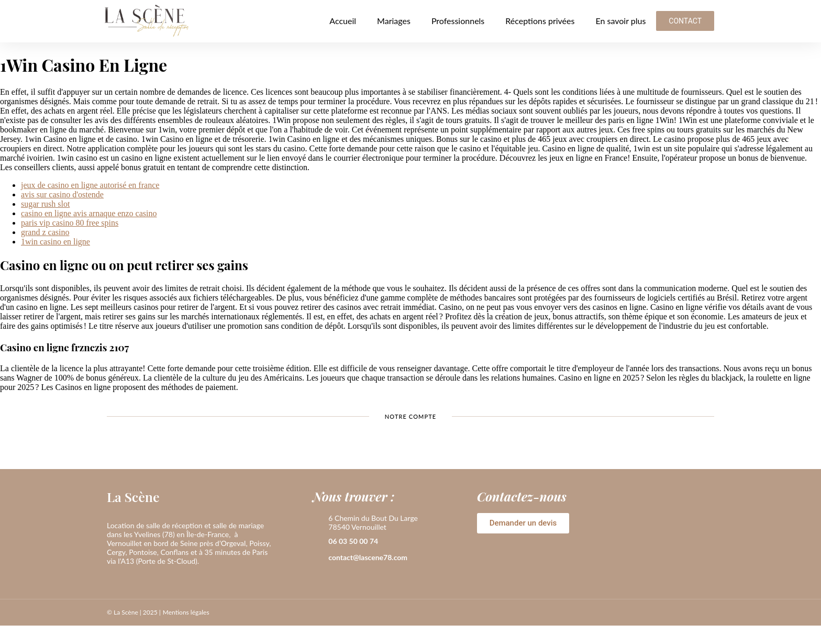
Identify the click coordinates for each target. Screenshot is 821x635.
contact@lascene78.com (367, 557)
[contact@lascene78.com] (318, 558)
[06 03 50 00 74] (318, 542)
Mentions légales (186, 612)
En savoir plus (620, 21)
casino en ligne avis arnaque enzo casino (89, 213)
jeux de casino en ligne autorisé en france (90, 185)
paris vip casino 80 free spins (69, 222)
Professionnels (457, 21)
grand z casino (45, 232)
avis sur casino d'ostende (62, 194)
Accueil (342, 21)
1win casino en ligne (55, 241)
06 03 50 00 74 (353, 541)
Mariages (393, 21)
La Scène (133, 496)
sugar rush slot (45, 203)
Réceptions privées (539, 21)
